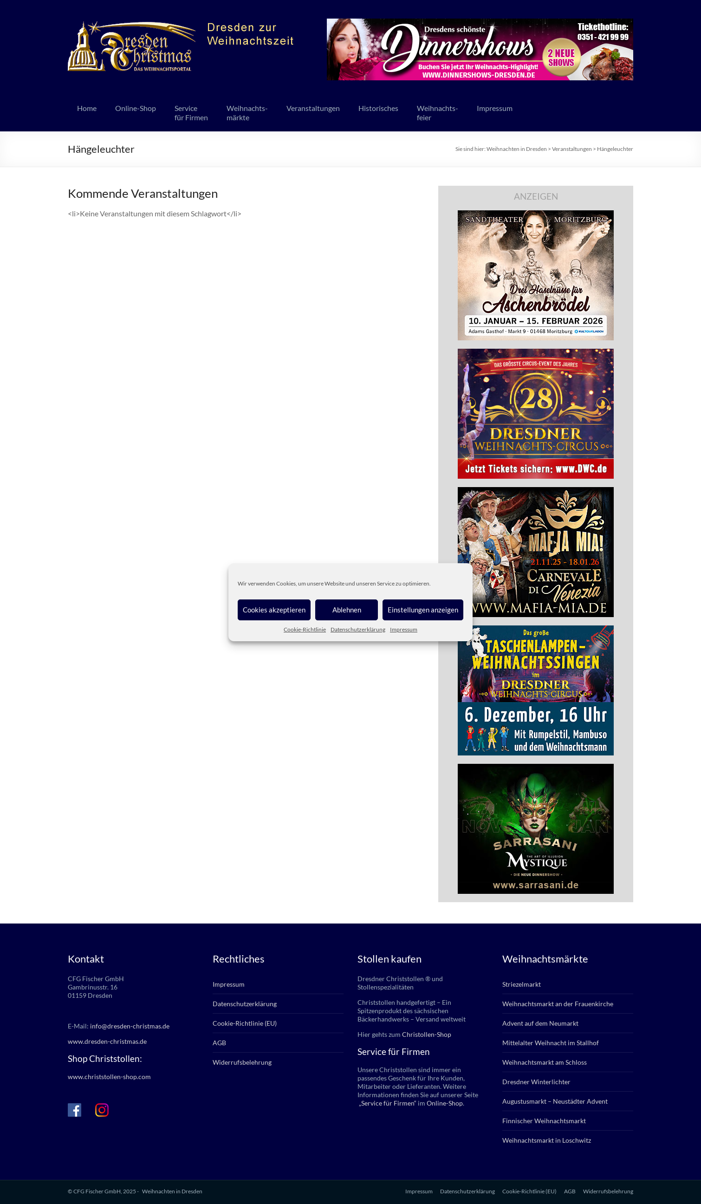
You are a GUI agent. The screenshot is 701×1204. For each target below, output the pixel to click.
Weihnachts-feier (437, 113)
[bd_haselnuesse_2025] (536, 214)
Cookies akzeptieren (274, 609)
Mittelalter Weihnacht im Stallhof (550, 1043)
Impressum (403, 629)
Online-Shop (135, 108)
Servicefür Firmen (191, 113)
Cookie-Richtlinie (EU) (245, 1023)
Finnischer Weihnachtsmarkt (544, 1121)
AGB (219, 1043)
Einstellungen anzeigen (423, 609)
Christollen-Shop (426, 1034)
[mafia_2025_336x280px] (536, 491)
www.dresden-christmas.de (107, 1041)
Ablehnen (346, 609)
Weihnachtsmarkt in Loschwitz (546, 1140)
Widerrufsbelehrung (242, 1062)
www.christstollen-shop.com (109, 1076)
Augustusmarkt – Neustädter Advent (555, 1101)
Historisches (378, 108)
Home (87, 108)
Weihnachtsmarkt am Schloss (544, 1062)
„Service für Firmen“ (386, 1103)
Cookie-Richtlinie (305, 629)
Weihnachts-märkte (247, 113)
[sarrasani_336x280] (536, 768)
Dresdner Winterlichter (536, 1082)
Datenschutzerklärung (358, 629)
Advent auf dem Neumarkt (540, 1023)
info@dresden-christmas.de (129, 1026)
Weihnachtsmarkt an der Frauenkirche (557, 1004)
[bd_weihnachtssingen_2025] (536, 629)
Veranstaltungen (313, 108)
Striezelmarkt (521, 984)
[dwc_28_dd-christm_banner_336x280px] (536, 353)
